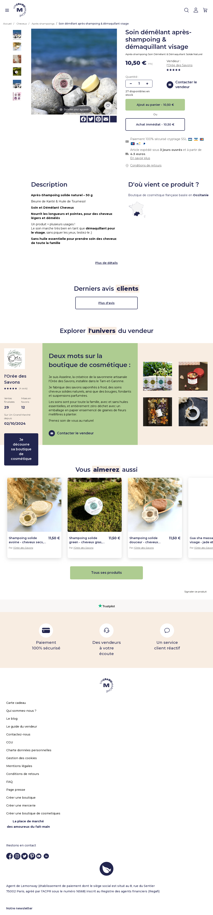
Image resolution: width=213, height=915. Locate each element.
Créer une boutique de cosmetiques (33, 795)
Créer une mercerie (21, 787)
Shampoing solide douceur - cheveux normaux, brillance (143, 522)
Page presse (15, 771)
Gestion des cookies (21, 740)
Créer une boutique (21, 779)
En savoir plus (140, 158)
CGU (9, 724)
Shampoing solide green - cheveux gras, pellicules (85, 522)
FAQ (9, 764)
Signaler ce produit (195, 573)
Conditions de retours (145, 165)
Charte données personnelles (28, 732)
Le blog (11, 700)
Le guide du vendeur (21, 708)
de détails (110, 245)
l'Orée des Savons (179, 65)
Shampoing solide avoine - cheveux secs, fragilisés (26, 522)
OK (199, 902)
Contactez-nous (18, 716)
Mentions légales (19, 748)
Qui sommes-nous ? (21, 693)
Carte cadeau (16, 685)
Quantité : (132, 76)
